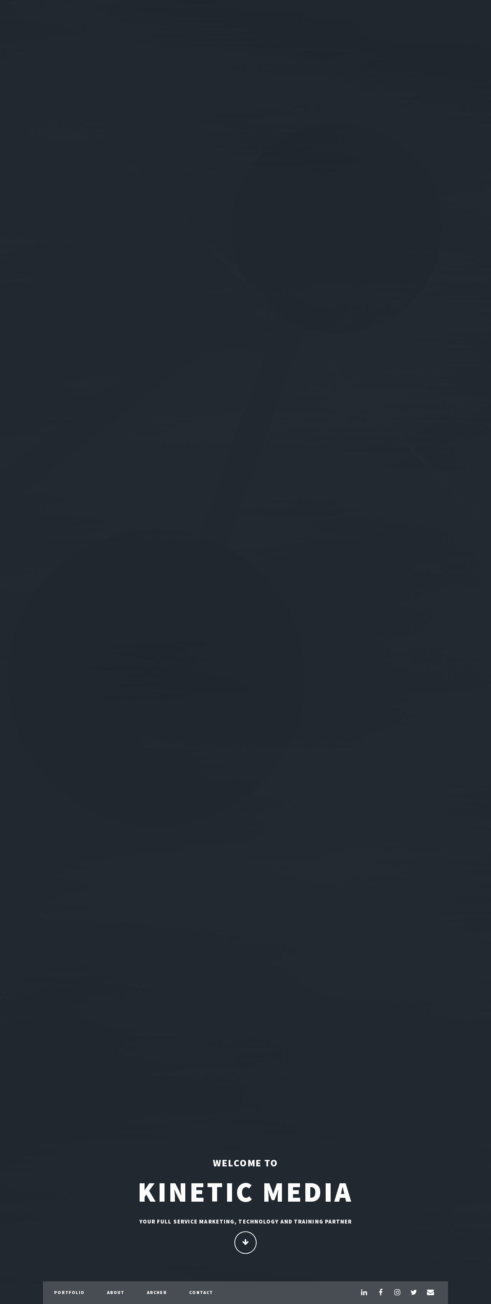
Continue (245, 1243)
